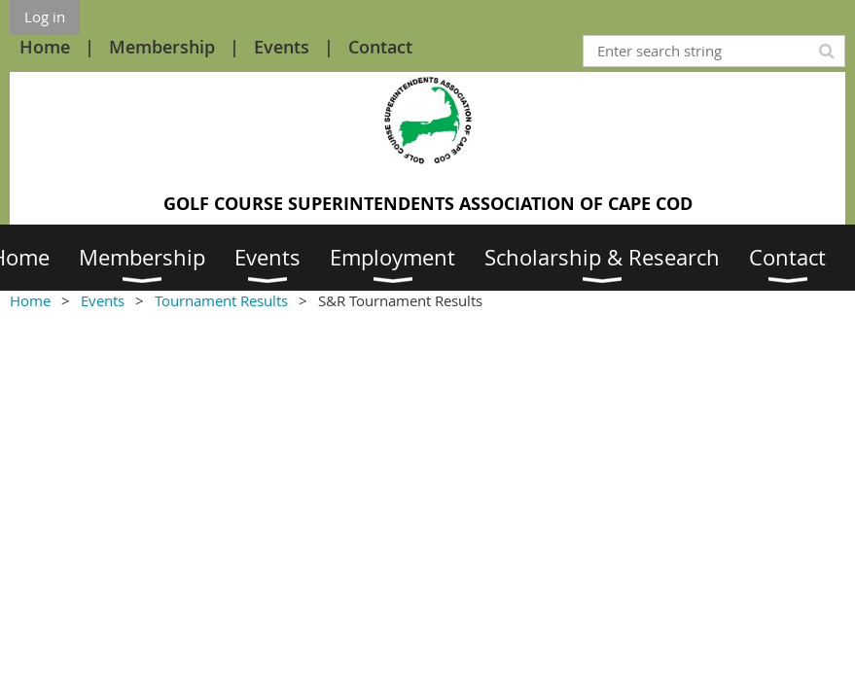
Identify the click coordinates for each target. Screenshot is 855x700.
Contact (380, 46)
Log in (44, 16)
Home (44, 46)
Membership (162, 46)
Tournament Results (221, 300)
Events (281, 46)
